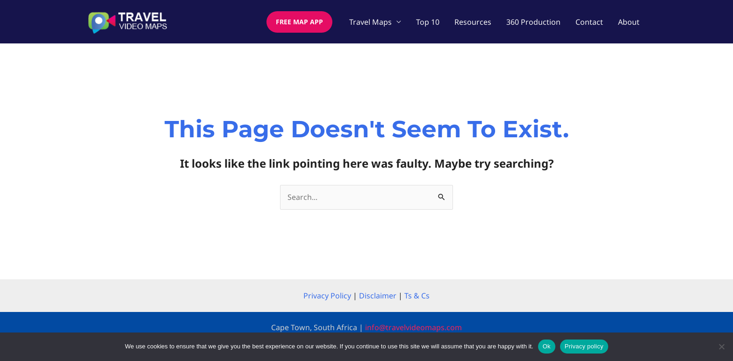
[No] (721, 346)
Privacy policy (584, 346)
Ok (547, 346)
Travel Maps (370, 22)
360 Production (533, 22)
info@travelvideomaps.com (413, 327)
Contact (589, 22)
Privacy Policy (327, 295)
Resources (472, 22)
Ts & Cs (417, 295)
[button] (299, 22)
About (629, 22)
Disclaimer (377, 295)
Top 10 (427, 22)
